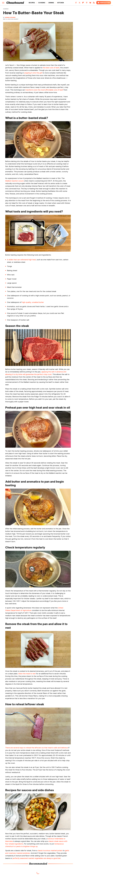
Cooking (41, 3)
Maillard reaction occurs (14, 181)
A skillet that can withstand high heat (21, 260)
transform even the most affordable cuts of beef (44, 90)
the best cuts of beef (51, 68)
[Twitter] (79, 3)
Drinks (51, 3)
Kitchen (60, 3)
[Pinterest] (87, 3)
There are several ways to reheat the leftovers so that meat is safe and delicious (36, 748)
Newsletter (103, 3)
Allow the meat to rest (27, 674)
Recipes (32, 3)
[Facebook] (76, 3)
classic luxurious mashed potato (50, 850)
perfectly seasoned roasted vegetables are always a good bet (37, 858)
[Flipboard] (83, 3)
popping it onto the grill (33, 73)
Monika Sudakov (10, 17)
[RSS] (94, 3)
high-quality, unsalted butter (33, 302)
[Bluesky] (90, 3)
